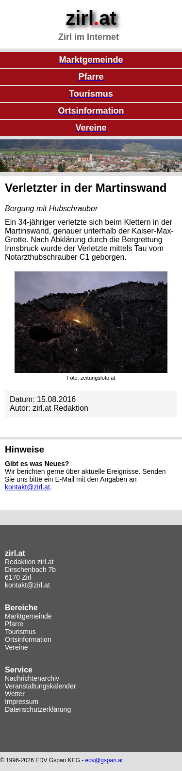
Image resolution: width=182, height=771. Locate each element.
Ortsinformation (28, 639)
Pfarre (14, 624)
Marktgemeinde (28, 616)
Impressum (21, 701)
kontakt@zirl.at (27, 487)
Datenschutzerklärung (38, 709)
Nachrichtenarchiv (32, 678)
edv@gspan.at (104, 760)
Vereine (16, 647)
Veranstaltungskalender (40, 686)
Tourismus (20, 632)
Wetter (15, 694)
